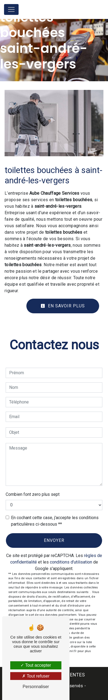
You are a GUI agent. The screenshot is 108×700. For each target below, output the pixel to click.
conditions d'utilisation (71, 562)
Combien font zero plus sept (33, 494)
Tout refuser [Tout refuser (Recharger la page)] (36, 676)
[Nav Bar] (11, 9)
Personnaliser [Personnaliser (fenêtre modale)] (36, 686)
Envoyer (54, 540)
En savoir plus (63, 305)
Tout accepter (35, 665)
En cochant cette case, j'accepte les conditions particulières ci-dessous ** (55, 521)
